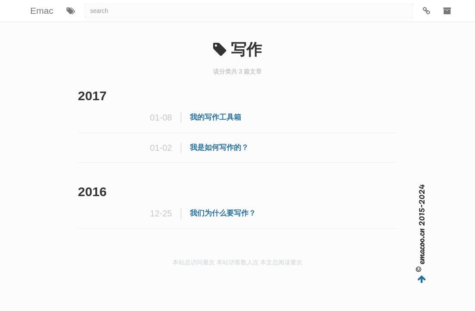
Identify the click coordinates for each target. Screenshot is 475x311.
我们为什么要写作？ (223, 213)
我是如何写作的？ (219, 147)
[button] (71, 11)
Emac (41, 11)
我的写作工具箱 (215, 117)
